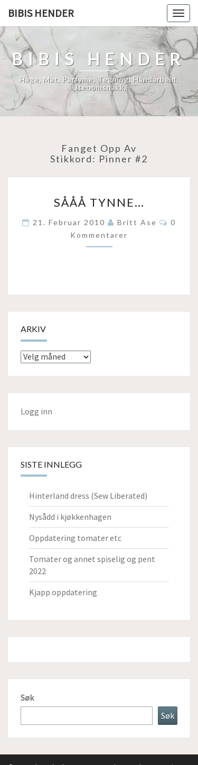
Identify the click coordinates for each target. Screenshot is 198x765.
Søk (27, 697)
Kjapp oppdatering (63, 592)
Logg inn (36, 411)
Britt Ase (137, 222)
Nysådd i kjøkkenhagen (70, 516)
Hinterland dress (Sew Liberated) (88, 495)
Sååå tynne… (99, 202)
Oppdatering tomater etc (75, 537)
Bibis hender (41, 13)
